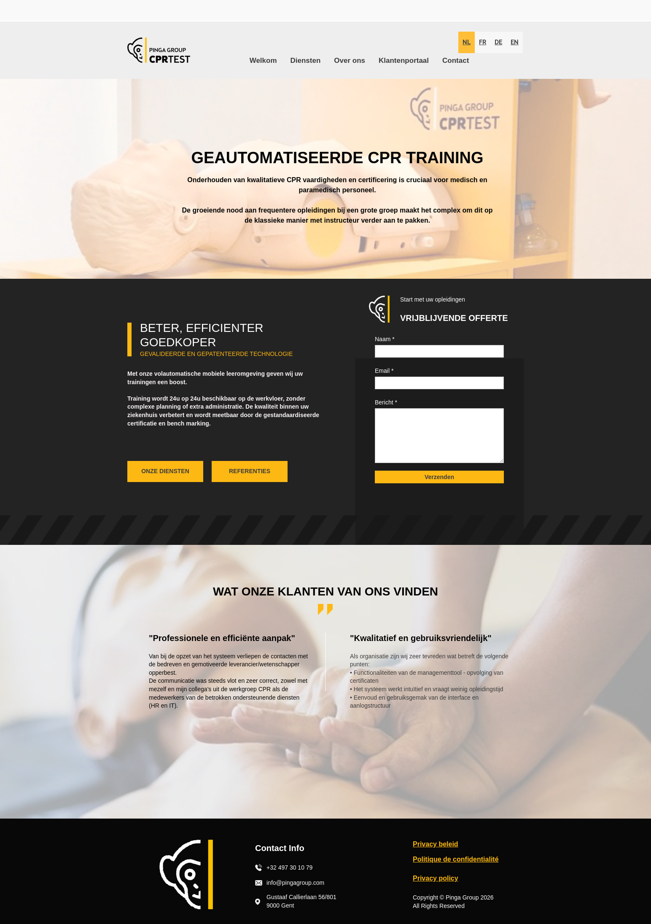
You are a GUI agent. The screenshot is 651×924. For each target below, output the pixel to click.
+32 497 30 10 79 (289, 867)
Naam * (385, 339)
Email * (384, 370)
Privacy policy (435, 878)
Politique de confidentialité (456, 859)
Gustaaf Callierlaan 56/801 (301, 897)
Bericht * (386, 402)
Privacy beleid (435, 844)
